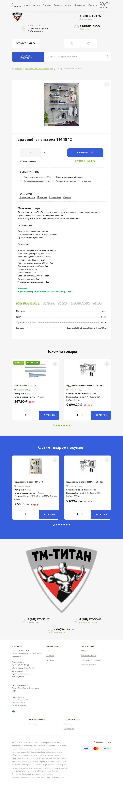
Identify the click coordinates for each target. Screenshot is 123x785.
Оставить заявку (26, 43)
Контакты (92, 5)
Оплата (36, 5)
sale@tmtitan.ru (90, 26)
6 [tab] (66, 425)
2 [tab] (56, 425)
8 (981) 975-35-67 (90, 16)
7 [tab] (69, 425)
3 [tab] (59, 425)
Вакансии (50, 655)
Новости (32, 724)
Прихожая (42, 197)
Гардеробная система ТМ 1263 (28, 482)
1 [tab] (54, 425)
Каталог (18, 69)
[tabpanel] (36, 391)
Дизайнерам (79, 5)
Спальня (67, 197)
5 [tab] (64, 425)
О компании (16, 5)
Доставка (47, 5)
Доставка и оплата (88, 655)
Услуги (27, 5)
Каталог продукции (30, 56)
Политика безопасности (91, 660)
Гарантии (58, 5)
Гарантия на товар (88, 665)
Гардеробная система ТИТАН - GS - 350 (84, 386)
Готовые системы (27, 197)
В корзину (85, 153)
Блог (48, 651)
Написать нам (86, 29)
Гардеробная (55, 197)
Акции (68, 5)
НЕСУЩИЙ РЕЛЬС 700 (25, 386)
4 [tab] (61, 425)
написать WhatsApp (88, 623)
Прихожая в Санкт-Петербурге (39, 69)
